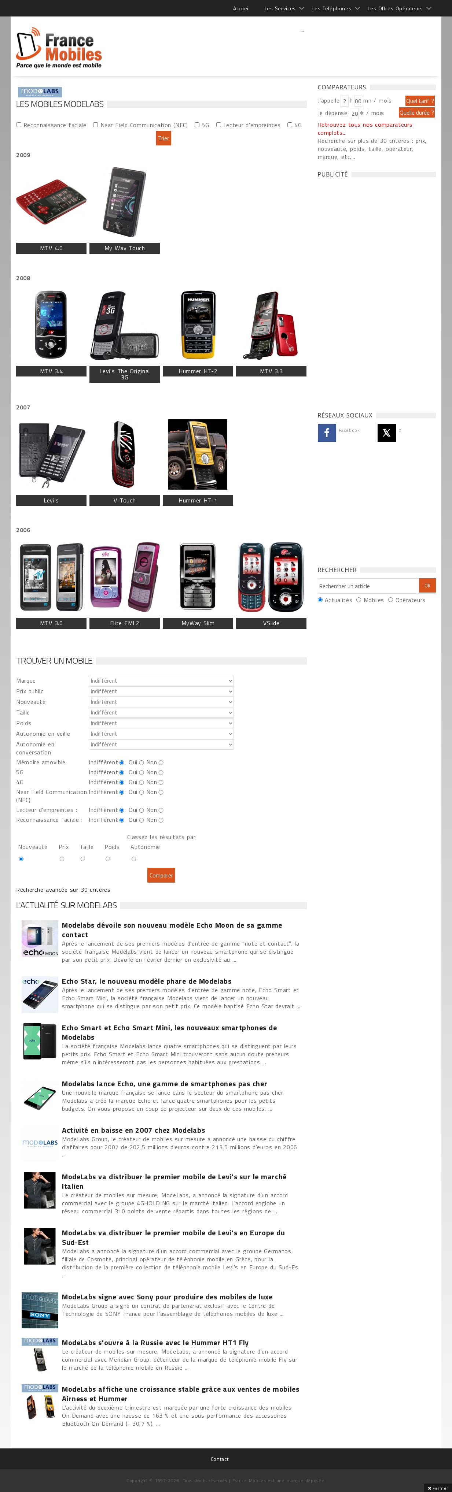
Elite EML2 (125, 623)
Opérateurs (411, 599)
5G (205, 124)
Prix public (30, 691)
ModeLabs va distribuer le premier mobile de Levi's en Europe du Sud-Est (173, 1237)
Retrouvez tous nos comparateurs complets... (365, 128)
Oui (133, 762)
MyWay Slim (198, 623)
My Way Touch (124, 248)
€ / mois (372, 113)
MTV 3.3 (271, 371)
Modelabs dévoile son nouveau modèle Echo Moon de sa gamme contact (172, 929)
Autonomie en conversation (35, 748)
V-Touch (125, 500)
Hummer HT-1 (198, 500)
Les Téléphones (332, 8)
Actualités (338, 599)
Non (151, 762)
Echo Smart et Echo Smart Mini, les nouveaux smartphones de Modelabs (169, 1032)
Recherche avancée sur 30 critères (63, 889)
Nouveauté (31, 702)
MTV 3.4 (51, 371)
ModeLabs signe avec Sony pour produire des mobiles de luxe (167, 1297)
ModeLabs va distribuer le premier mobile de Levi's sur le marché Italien (174, 1181)
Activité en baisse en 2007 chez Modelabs (133, 1130)
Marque (26, 680)
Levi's (51, 500)
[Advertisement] (302, 45)
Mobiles (374, 599)
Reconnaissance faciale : (49, 820)
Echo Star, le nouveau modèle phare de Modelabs (147, 981)
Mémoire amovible (41, 762)
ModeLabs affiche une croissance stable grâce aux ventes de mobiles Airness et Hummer (181, 1393)
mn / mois (377, 100)
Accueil (241, 8)
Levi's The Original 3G (124, 374)
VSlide (271, 623)
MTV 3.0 (51, 623)
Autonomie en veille (43, 734)
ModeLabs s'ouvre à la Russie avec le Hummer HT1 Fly (155, 1342)
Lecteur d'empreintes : (46, 810)
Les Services (280, 8)
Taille (23, 712)
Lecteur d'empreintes (251, 124)
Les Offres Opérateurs (395, 8)
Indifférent (103, 762)
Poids (23, 723)
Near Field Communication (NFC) (144, 124)
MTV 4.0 (51, 248)
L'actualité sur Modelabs (66, 905)
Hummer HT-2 (198, 371)
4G (298, 124)
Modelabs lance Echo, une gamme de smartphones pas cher (164, 1083)
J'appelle (329, 100)
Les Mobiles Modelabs (59, 103)
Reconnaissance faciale (55, 124)
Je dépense (334, 113)
